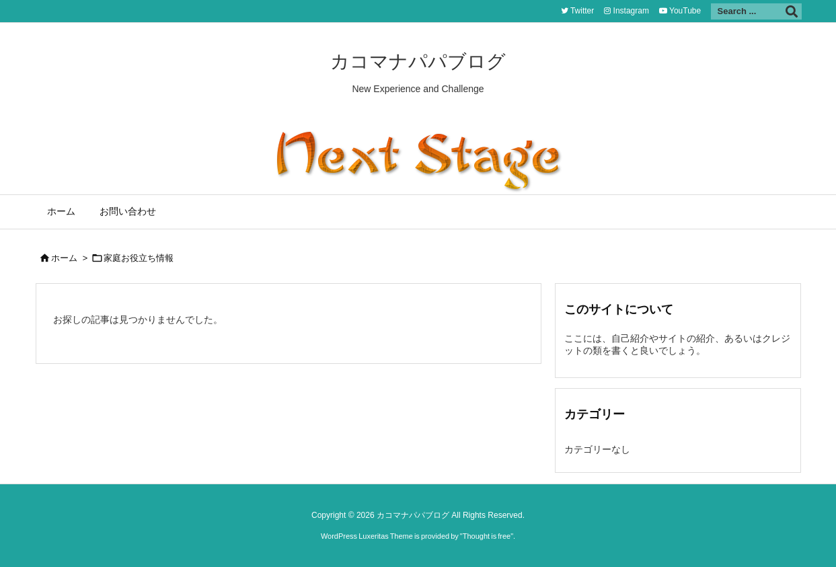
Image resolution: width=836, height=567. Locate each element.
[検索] (792, 11)
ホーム (64, 258)
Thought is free (486, 536)
